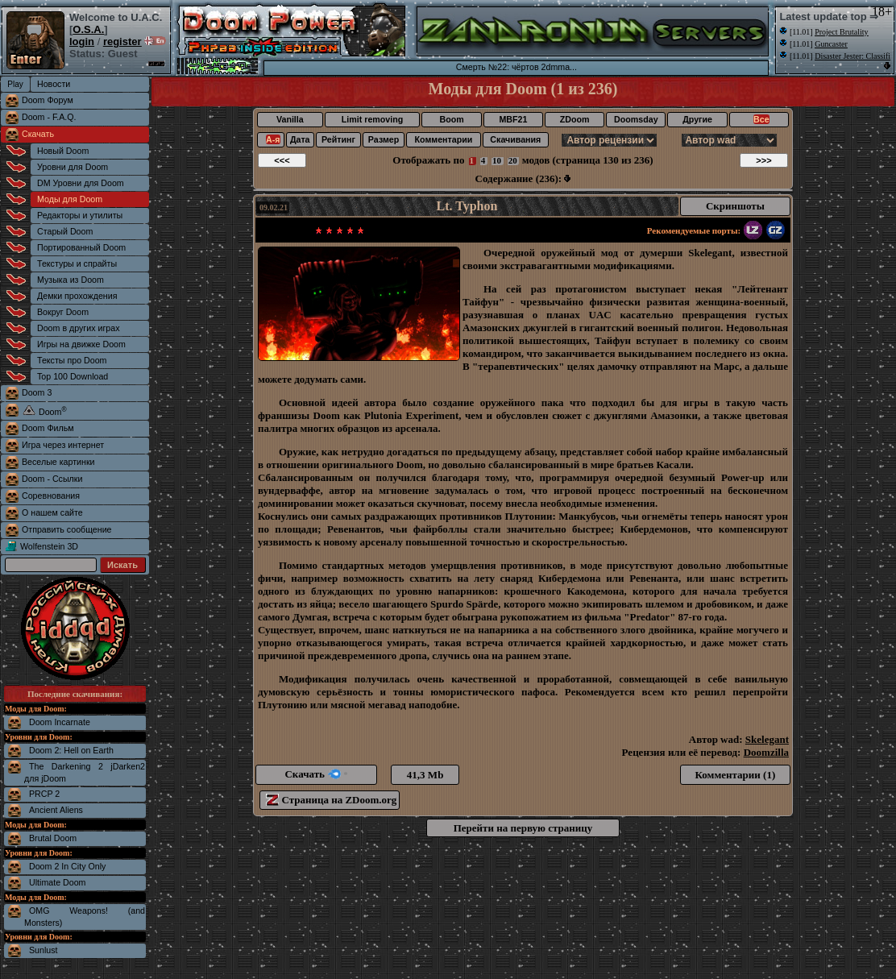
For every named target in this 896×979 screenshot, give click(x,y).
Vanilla (290, 119)
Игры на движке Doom (81, 344)
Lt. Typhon (466, 206)
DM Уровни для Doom (80, 183)
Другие (697, 119)
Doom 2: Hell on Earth (71, 750)
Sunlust (43, 950)
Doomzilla (766, 752)
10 (497, 160)
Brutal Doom (53, 838)
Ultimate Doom (57, 882)
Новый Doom (63, 151)
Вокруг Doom (63, 312)
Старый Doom (65, 231)
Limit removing (372, 119)
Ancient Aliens (56, 810)
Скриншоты (735, 206)
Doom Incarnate (59, 722)
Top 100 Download (72, 376)
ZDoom (575, 119)
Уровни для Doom (72, 167)
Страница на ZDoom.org (331, 800)
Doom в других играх (78, 328)
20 (513, 160)
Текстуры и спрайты (77, 263)
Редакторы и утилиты (79, 215)
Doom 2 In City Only (67, 866)
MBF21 (513, 119)
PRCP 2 (44, 794)
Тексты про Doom (71, 360)
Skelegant (767, 739)
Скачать (38, 134)
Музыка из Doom (70, 279)
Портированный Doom (81, 247)
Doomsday (635, 119)
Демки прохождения (77, 296)
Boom (451, 119)
